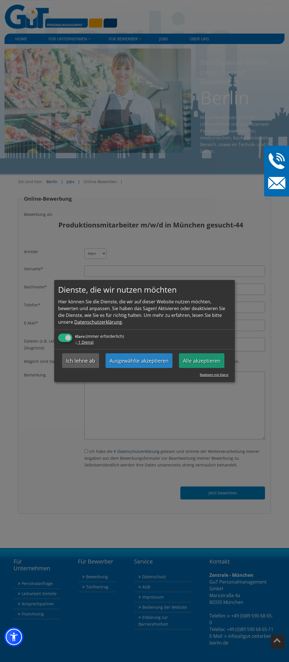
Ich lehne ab (80, 360)
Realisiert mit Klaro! (214, 374)
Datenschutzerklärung (98, 322)
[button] (14, 637)
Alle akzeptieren (201, 360)
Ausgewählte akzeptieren (139, 360)
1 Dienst (84, 342)
